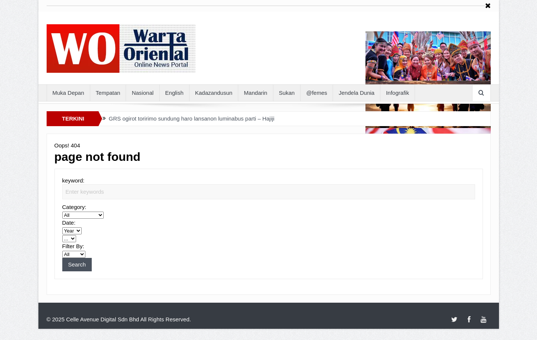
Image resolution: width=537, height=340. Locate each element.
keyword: (73, 180)
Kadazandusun (213, 93)
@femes (316, 93)
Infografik (397, 93)
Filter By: (73, 246)
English (174, 93)
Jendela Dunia (356, 93)
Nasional (142, 93)
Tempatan (108, 93)
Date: (69, 222)
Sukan (287, 93)
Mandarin (255, 93)
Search (77, 264)
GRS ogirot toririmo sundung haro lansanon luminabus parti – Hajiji (191, 118)
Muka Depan (68, 93)
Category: (74, 207)
